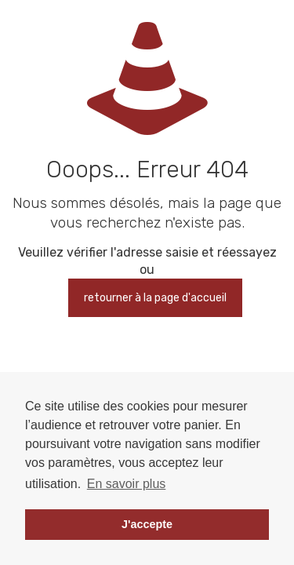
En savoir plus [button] (126, 483)
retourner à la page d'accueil (155, 297)
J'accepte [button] (147, 524)
